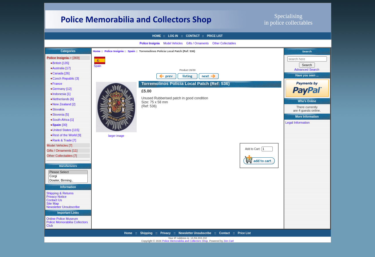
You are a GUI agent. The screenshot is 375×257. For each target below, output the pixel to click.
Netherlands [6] (62, 99)
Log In (173, 35)
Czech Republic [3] (65, 78)
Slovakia (57, 109)
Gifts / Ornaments (197, 43)
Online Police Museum (62, 218)
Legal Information (297, 122)
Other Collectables (224, 43)
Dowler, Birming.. (68, 181)
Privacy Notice (56, 196)
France (56, 83)
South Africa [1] (62, 119)
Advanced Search (306, 69)
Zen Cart (229, 241)
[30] (59, 124)
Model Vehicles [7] (59, 145)
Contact (193, 35)
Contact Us (54, 200)
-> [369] (63, 58)
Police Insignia (114, 51)
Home (156, 35)
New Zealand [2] (63, 104)
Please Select (68, 172)
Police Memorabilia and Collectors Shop (185, 241)
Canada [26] (60, 73)
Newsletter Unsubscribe (63, 207)
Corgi (68, 176)
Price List (215, 35)
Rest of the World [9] (66, 135)
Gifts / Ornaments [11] (62, 150)
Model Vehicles (172, 43)
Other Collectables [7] (62, 155)
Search (307, 51)
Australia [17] (61, 68)
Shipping (146, 233)
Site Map (52, 203)
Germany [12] (61, 88)
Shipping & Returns (60, 193)
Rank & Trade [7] (63, 140)
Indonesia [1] (60, 94)
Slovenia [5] (60, 114)
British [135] (60, 63)
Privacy (165, 233)
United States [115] (65, 130)
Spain (131, 51)
